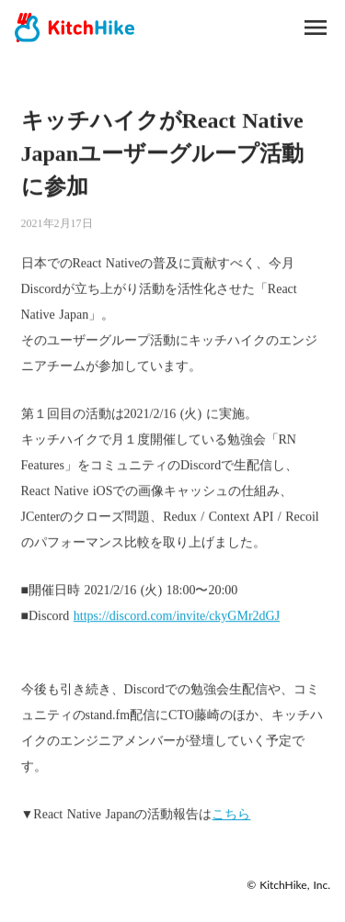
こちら (231, 814)
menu (315, 27)
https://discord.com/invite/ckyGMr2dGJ (177, 616)
